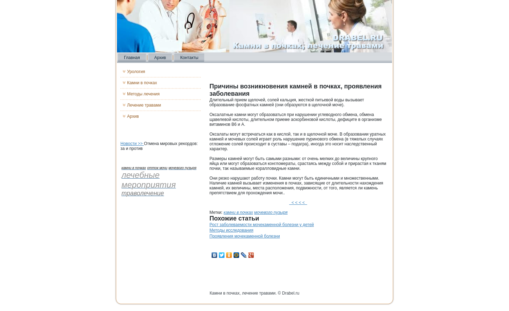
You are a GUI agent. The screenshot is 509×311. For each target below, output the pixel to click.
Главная (132, 57)
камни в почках (238, 212)
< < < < (298, 202)
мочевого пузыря (271, 212)
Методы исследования (231, 230)
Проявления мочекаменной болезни (244, 236)
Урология (136, 71)
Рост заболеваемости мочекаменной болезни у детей (261, 224)
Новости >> (132, 143)
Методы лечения (143, 94)
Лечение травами (144, 105)
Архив (160, 57)
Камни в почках (142, 82)
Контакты (189, 57)
